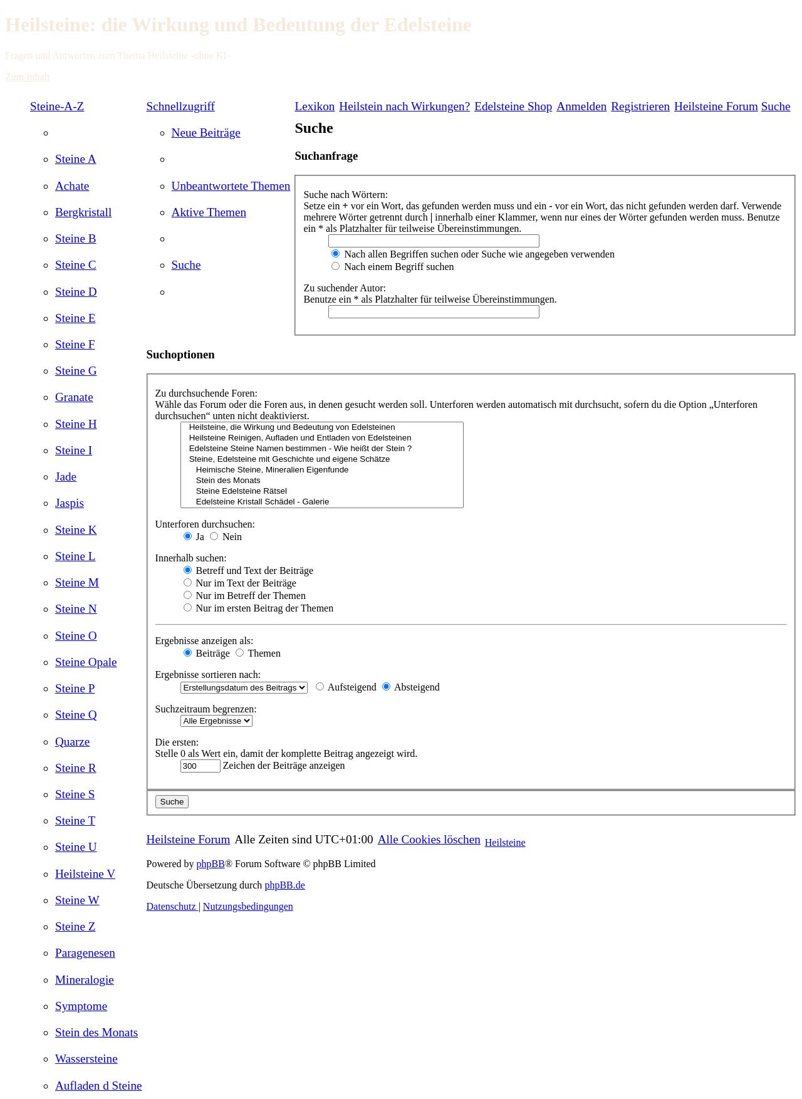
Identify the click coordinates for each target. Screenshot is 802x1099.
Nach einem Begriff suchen (392, 266)
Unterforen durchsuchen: (205, 524)
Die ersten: (177, 742)
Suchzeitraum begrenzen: (206, 709)
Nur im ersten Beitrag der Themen (259, 608)
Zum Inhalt (27, 76)
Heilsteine (505, 842)
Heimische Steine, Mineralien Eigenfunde (322, 470)
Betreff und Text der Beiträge (249, 570)
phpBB (211, 863)
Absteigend (411, 687)
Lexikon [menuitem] (314, 106)
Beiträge (207, 653)
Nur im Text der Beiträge (240, 583)
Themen (258, 653)
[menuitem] (75, 158)
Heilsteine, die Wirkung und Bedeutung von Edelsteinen (322, 427)
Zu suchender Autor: (344, 288)
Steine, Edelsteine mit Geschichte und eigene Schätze (322, 459)
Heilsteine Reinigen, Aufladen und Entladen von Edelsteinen (322, 438)
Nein (226, 536)
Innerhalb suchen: (191, 558)
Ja (194, 536)
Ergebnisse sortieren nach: (208, 674)
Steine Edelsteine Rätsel (322, 491)
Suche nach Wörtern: (345, 194)
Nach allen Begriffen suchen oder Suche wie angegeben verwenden (473, 254)
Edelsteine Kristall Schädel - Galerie (322, 502)
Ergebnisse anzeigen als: (204, 640)
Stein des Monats (322, 481)
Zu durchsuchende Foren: (206, 393)
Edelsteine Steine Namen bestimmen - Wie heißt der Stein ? (322, 449)
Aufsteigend (346, 687)
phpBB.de (284, 885)
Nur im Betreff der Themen (245, 595)
